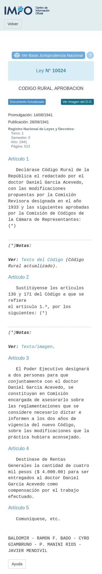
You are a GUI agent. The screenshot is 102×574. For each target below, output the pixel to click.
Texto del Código (42, 260)
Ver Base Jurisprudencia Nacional (52, 55)
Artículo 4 (18, 448)
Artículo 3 (18, 358)
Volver (13, 24)
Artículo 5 (18, 507)
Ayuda (17, 564)
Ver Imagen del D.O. (77, 102)
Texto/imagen (36, 346)
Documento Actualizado (27, 102)
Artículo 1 (18, 159)
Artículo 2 (18, 277)
